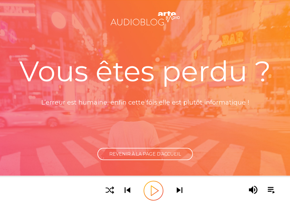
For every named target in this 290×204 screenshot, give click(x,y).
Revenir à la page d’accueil (145, 154)
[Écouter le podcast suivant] (179, 190)
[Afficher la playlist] (268, 190)
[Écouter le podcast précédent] (127, 190)
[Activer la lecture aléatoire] (110, 191)
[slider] (145, 176)
